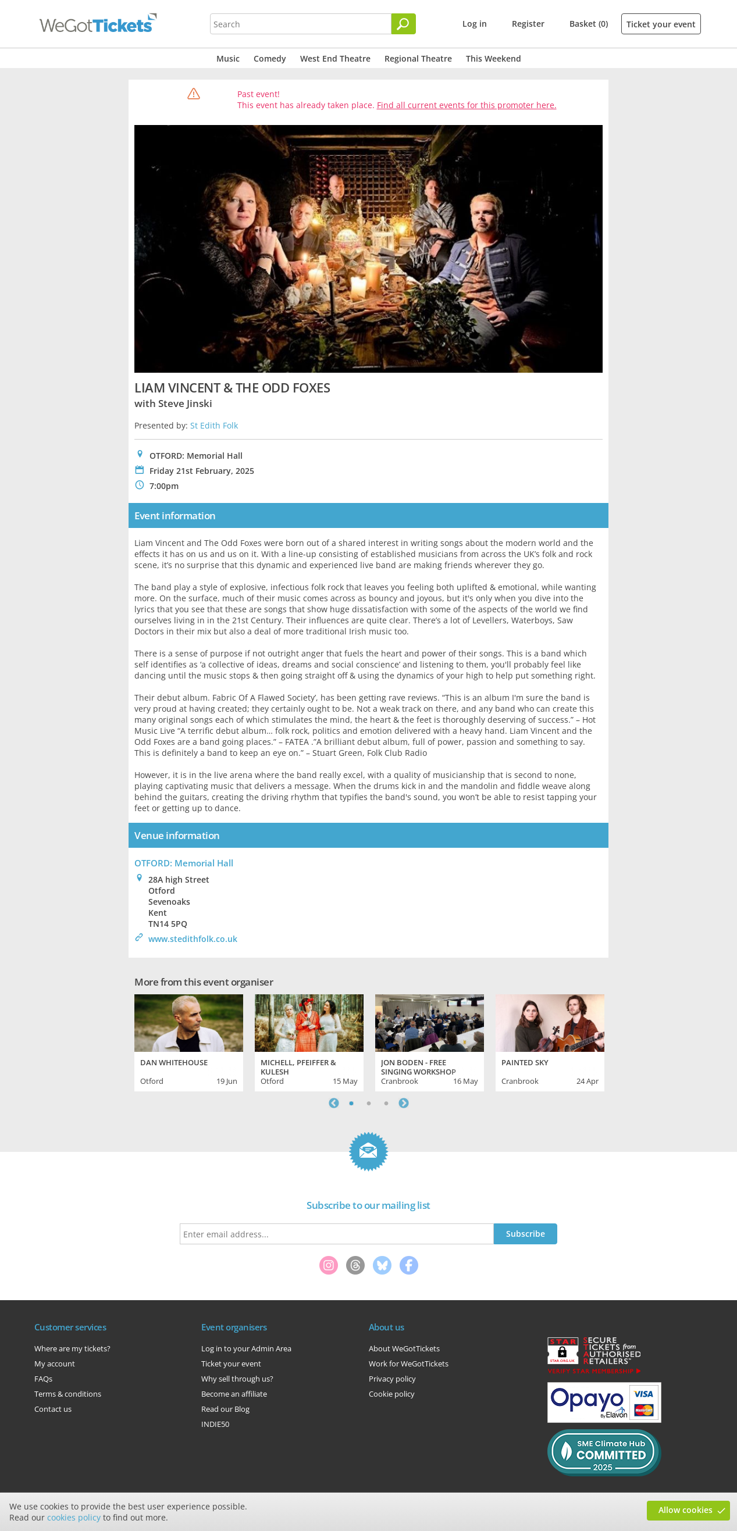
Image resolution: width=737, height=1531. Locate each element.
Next (404, 1103)
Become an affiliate (234, 1394)
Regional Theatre (418, 58)
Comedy (270, 58)
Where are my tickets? (72, 1348)
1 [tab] (351, 1103)
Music (228, 58)
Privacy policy (392, 1378)
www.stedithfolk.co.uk (192, 938)
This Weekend (493, 58)
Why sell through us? (237, 1378)
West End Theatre (335, 58)
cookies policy (74, 1517)
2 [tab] (369, 1103)
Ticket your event (661, 24)
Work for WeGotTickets (408, 1363)
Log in (474, 23)
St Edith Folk (214, 425)
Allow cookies (685, 1509)
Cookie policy (392, 1394)
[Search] (403, 23)
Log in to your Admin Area (246, 1348)
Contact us (53, 1409)
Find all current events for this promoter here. (467, 104)
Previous (334, 1103)
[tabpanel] (189, 1041)
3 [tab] (386, 1103)
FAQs (43, 1378)
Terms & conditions (67, 1394)
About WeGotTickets (404, 1348)
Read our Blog (225, 1409)
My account (54, 1363)
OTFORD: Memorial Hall (183, 863)
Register (528, 23)
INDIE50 (215, 1424)
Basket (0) (588, 23)
